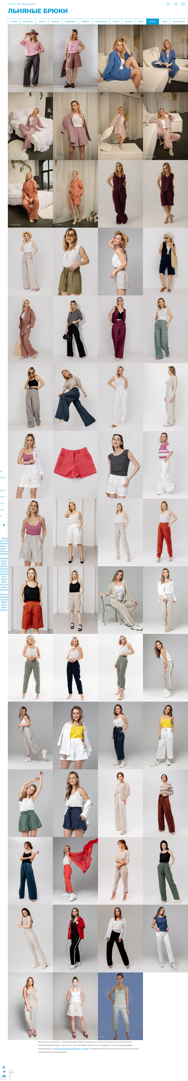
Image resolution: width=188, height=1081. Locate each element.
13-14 (101, 1037)
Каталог (12, 4)
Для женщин (22, 4)
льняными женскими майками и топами (70, 1049)
